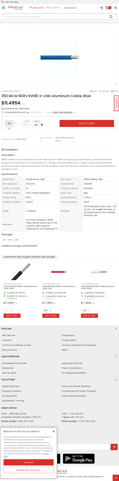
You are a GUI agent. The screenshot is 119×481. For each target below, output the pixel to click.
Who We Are (8, 335)
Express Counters (11, 391)
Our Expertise (59, 356)
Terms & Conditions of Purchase (79, 345)
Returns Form (9, 350)
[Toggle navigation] (3, 7)
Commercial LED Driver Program (79, 391)
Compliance (68, 335)
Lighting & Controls (72, 363)
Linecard (6, 340)
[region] (28, 453)
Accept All (29, 462)
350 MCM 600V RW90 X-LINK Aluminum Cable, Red (58, 287)
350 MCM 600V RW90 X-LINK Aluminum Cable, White (97, 287)
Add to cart (87, 123)
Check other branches (62, 112)
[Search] (59, 16)
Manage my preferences (29, 470)
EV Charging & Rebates (74, 372)
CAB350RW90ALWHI (90, 283)
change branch (70, 8)
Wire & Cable (9, 372)
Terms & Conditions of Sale (16, 345)
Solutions (59, 379)
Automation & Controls (14, 363)
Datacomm (7, 368)
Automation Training (13, 400)
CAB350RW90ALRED (51, 283)
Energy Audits (9, 395)
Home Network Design (74, 395)
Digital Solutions (10, 386)
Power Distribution (72, 368)
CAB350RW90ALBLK (12, 283)
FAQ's (65, 350)
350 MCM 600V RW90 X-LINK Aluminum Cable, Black (20, 287)
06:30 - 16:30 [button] (52, 8)
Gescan (59, 328)
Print (116, 91)
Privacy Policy (69, 340)
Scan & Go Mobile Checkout (76, 386)
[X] (54, 431)
